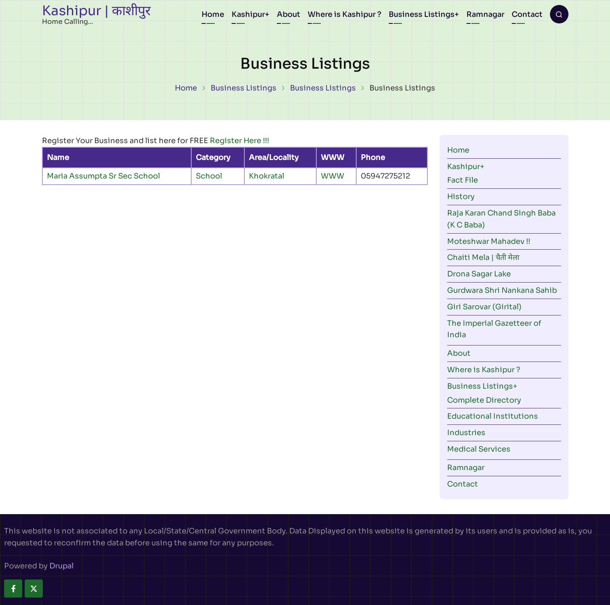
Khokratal (266, 176)
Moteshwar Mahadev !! (488, 241)
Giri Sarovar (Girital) (484, 306)
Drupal (61, 565)
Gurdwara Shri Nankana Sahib (502, 290)
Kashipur (248, 14)
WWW (332, 176)
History (461, 196)
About (288, 14)
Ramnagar (485, 14)
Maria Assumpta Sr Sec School (103, 176)
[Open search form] (559, 14)
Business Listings (422, 14)
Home (213, 14)
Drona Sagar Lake (479, 273)
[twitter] (34, 589)
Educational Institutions (492, 416)
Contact (527, 14)
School (209, 176)
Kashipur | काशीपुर (96, 10)
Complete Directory (484, 400)
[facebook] (13, 589)
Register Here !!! (239, 140)
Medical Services (478, 449)
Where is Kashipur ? (344, 14)
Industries (466, 432)
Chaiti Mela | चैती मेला (483, 257)
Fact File (462, 180)
